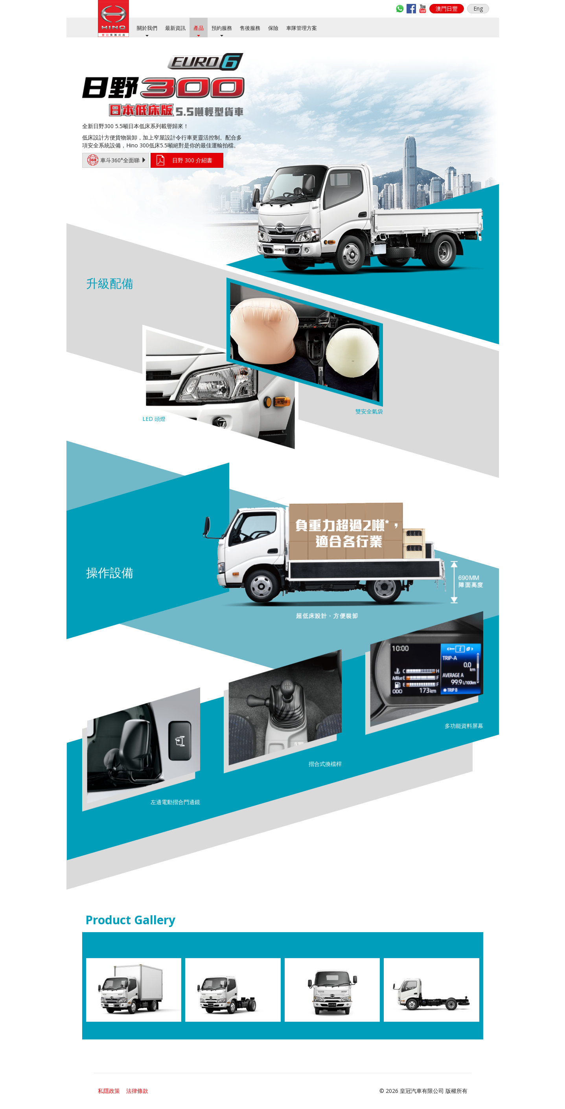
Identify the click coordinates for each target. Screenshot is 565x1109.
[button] (446, 8)
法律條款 (137, 1090)
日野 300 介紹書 (192, 160)
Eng (478, 8)
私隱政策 (109, 1090)
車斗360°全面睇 (117, 159)
